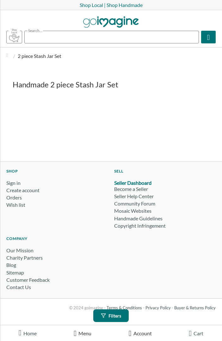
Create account (23, 190)
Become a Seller (131, 189)
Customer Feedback (28, 280)
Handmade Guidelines (138, 218)
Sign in (13, 183)
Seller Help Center (134, 196)
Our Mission (20, 250)
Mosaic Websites (132, 211)
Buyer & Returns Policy (195, 307)
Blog (11, 265)
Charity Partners (24, 258)
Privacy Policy (158, 307)
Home (8, 56)
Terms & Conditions (124, 307)
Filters (111, 316)
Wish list (15, 205)
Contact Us (18, 287)
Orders (14, 197)
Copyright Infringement (140, 226)
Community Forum (134, 203)
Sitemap (15, 272)
